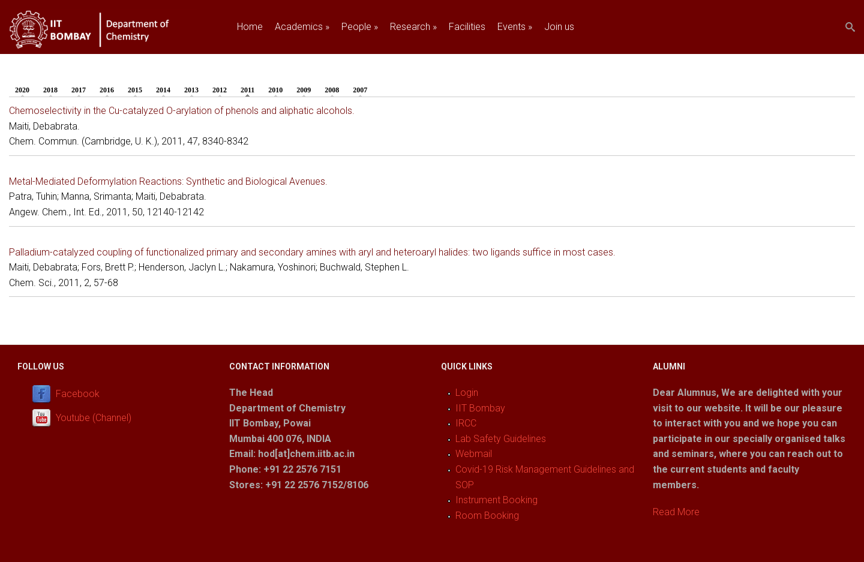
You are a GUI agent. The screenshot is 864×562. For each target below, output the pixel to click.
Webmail (473, 453)
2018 (50, 90)
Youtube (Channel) (93, 417)
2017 (78, 90)
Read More (676, 512)
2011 (250, 89)
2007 (360, 90)
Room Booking (487, 515)
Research (413, 26)
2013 (191, 90)
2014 (163, 90)
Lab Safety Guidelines (500, 438)
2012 (219, 90)
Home (250, 26)
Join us (559, 26)
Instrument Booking (496, 500)
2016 (107, 90)
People (359, 26)
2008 (332, 90)
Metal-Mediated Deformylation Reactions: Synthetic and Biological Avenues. (168, 181)
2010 (275, 90)
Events (514, 26)
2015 (135, 90)
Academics (302, 26)
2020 (22, 90)
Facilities (467, 26)
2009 (303, 90)
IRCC (465, 423)
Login (466, 392)
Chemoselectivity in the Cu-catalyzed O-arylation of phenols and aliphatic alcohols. (182, 110)
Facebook (78, 393)
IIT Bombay (480, 408)
